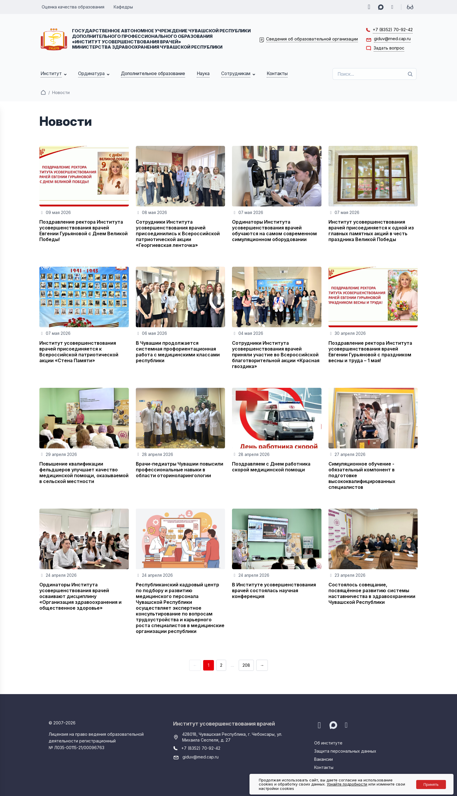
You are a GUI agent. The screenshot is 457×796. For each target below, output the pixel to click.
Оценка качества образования (73, 6)
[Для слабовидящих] (410, 7)
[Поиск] (410, 74)
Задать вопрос (389, 47)
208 (246, 665)
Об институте (328, 742)
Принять (431, 784)
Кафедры (123, 6)
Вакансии (323, 759)
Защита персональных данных (345, 751)
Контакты (323, 767)
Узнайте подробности (347, 784)
